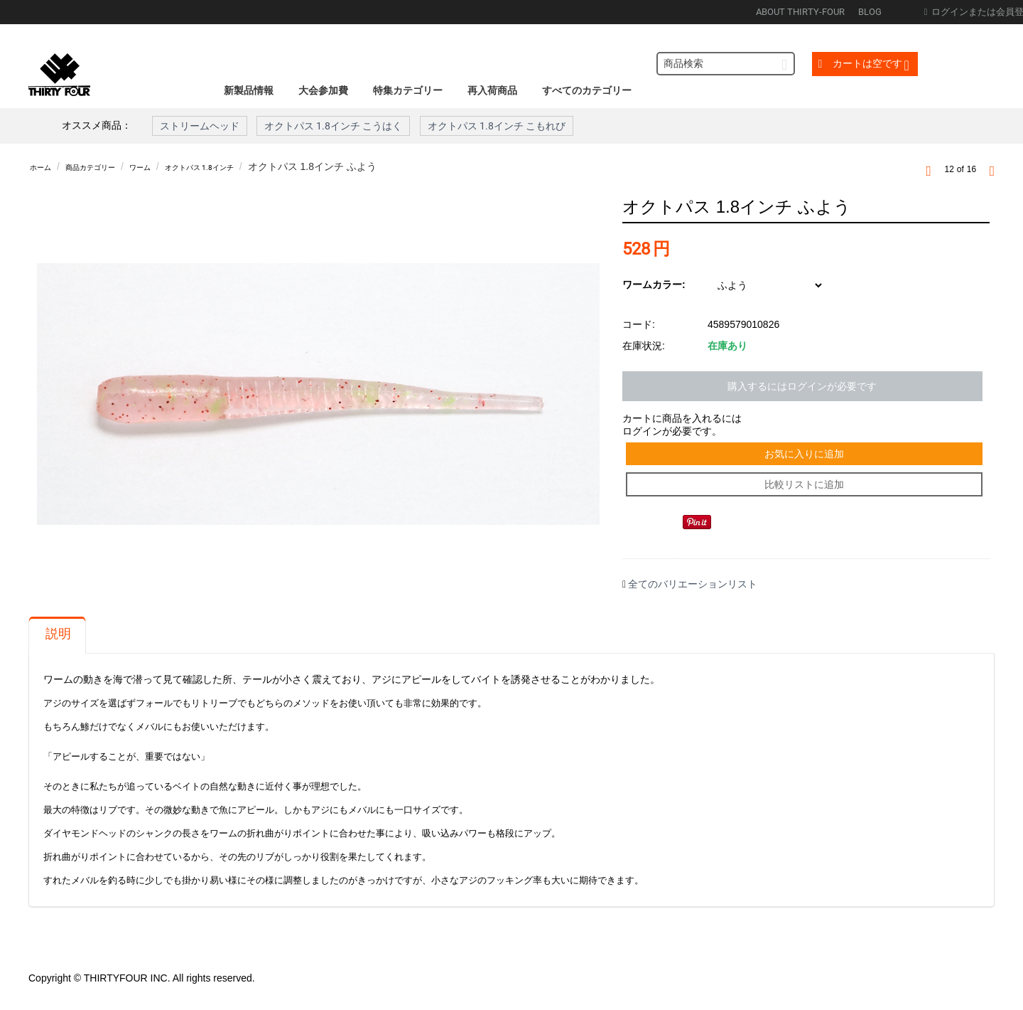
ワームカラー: (654, 284)
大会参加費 (323, 90)
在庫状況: (643, 345)
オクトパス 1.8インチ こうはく (333, 126)
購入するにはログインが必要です (802, 386)
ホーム (45, 166)
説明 (58, 648)
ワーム (173, 166)
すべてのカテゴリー (587, 90)
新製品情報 (249, 90)
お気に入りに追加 (805, 457)
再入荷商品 (492, 90)
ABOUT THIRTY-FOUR (800, 11)
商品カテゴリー (109, 166)
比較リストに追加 (805, 495)
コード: (638, 324)
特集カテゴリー (408, 90)
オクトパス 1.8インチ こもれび (496, 126)
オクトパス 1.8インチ (250, 166)
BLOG (870, 11)
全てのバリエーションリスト (692, 598)
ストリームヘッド (199, 126)
